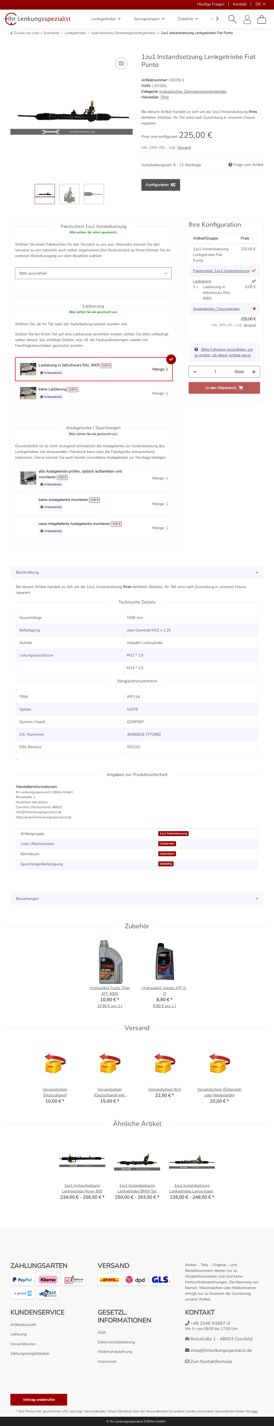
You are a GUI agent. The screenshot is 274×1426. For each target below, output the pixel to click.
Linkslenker (167, 844)
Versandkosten (23, 1344)
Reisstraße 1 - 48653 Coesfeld (218, 1339)
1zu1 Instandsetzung (173, 833)
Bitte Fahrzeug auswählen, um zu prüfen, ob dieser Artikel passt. (223, 352)
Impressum (107, 1361)
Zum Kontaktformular (209, 1362)
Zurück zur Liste (26, 33)
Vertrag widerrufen (39, 1399)
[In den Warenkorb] (14, 50)
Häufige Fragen (210, 4)
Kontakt (240, 4)
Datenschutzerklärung (116, 1342)
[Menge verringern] (195, 371)
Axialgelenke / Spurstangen (216, 308)
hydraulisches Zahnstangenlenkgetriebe (193, 91)
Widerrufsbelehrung (115, 1351)
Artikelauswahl (23, 1324)
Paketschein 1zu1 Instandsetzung (221, 270)
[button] (233, 19)
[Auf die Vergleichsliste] (121, 63)
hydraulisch (167, 854)
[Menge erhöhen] (254, 371)
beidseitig (166, 864)
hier (255, 1411)
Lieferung (18, 1334)
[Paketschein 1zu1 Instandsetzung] (93, 273)
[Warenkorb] (262, 19)
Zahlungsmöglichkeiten (30, 1353)
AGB (102, 1332)
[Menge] (216, 371)
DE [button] (258, 4)
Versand (184, 147)
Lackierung (202, 281)
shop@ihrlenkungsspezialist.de (218, 1350)
